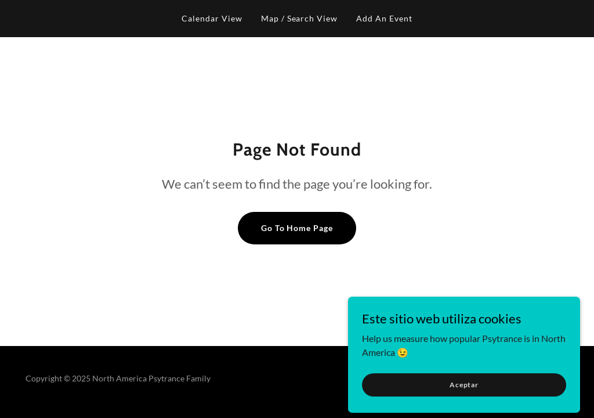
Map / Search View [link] (299, 18)
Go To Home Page (297, 228)
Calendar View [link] (212, 18)
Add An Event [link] (384, 18)
